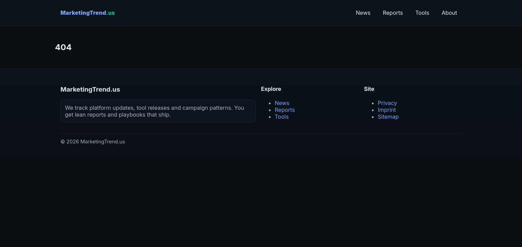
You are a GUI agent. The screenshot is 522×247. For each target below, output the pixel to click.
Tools (422, 12)
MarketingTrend (87, 12)
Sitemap (388, 116)
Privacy (387, 102)
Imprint (387, 109)
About (449, 12)
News (363, 12)
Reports (393, 12)
